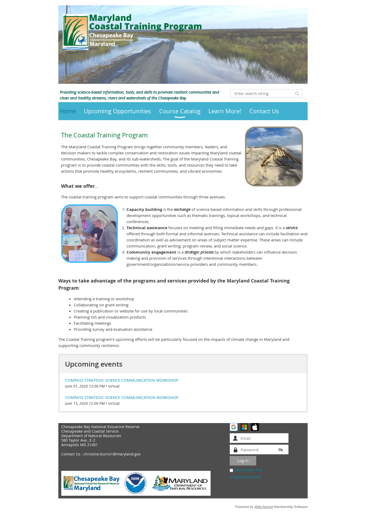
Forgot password (245, 476)
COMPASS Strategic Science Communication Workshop (121, 380)
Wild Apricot (264, 507)
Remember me (248, 469)
